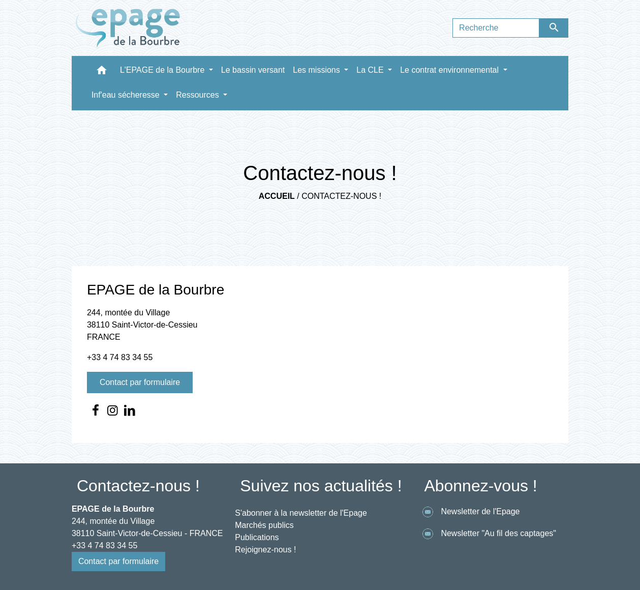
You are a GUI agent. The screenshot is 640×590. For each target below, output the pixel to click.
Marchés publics (264, 525)
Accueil (277, 196)
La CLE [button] (371, 70)
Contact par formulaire (140, 382)
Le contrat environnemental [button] (450, 70)
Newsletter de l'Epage (469, 512)
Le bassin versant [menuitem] (253, 70)
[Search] (495, 28)
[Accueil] (128, 28)
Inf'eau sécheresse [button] (127, 95)
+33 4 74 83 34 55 (120, 357)
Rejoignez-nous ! (265, 549)
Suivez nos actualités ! (321, 486)
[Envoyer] (553, 28)
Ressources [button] (198, 95)
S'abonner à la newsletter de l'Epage (301, 513)
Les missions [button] (317, 70)
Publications (257, 537)
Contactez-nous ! (341, 196)
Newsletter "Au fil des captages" (487, 534)
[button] (101, 72)
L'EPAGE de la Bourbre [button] (163, 70)
